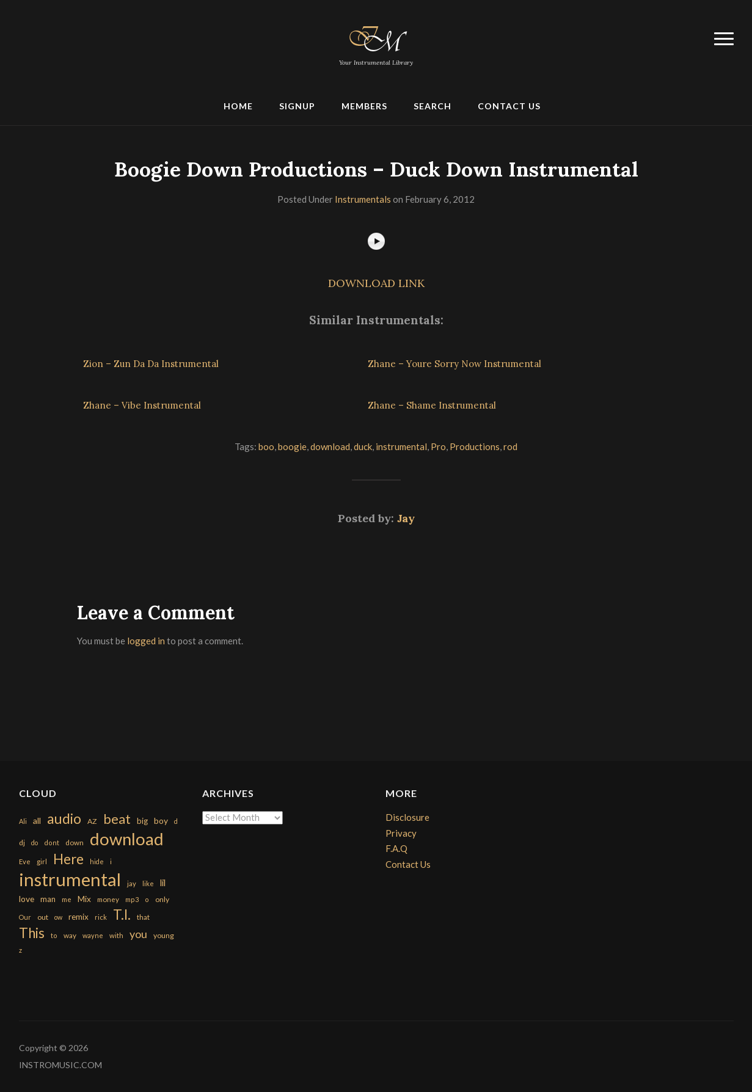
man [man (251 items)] (48, 899)
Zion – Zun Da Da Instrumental (151, 363)
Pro (438, 446)
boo (266, 446)
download (330, 446)
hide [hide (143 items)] (97, 861)
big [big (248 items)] (142, 821)
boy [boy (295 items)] (161, 820)
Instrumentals (363, 199)
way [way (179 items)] (70, 935)
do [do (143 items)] (34, 842)
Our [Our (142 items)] (25, 917)
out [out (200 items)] (42, 917)
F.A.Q (396, 848)
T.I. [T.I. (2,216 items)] (122, 914)
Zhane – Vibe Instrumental (142, 405)
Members (364, 106)
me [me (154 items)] (66, 899)
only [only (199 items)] (162, 899)
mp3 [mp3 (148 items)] (132, 899)
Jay (406, 518)
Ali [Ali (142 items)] (23, 821)
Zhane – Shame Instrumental (432, 405)
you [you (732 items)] (138, 934)
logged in (146, 640)
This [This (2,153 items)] (32, 933)
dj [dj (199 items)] (22, 842)
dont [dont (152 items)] (51, 842)
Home (238, 106)
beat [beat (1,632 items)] (117, 819)
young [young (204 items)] (163, 935)
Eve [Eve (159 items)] (25, 861)
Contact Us (509, 106)
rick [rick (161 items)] (101, 917)
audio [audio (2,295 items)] (64, 818)
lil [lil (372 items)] (163, 882)
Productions (475, 446)
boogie (292, 446)
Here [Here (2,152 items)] (68, 859)
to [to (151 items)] (54, 935)
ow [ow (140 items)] (58, 917)
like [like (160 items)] (148, 883)
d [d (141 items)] (176, 821)
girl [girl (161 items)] (42, 861)
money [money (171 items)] (108, 899)
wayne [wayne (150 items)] (92, 935)
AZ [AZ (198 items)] (92, 821)
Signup (297, 106)
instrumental (401, 446)
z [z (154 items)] (20, 950)
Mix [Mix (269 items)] (84, 899)
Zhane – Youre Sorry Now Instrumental (454, 363)
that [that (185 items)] (143, 917)
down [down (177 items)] (74, 842)
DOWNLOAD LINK (376, 283)
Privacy (401, 833)
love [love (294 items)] (26, 899)
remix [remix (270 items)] (78, 917)
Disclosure (407, 817)
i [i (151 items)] (111, 861)
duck (363, 446)
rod (510, 446)
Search (432, 106)
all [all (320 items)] (37, 820)
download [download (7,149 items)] (127, 839)
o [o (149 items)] (147, 899)
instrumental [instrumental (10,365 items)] (70, 879)
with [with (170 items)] (116, 935)
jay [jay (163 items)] (131, 883)
